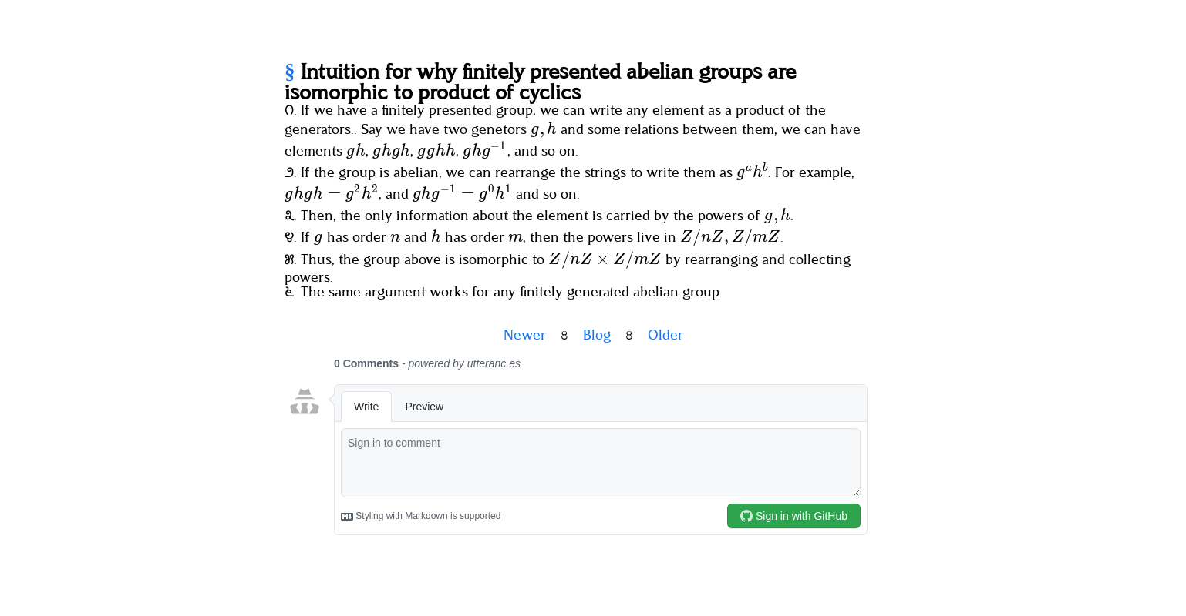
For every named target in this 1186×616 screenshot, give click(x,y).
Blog (597, 335)
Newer (525, 335)
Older (665, 335)
